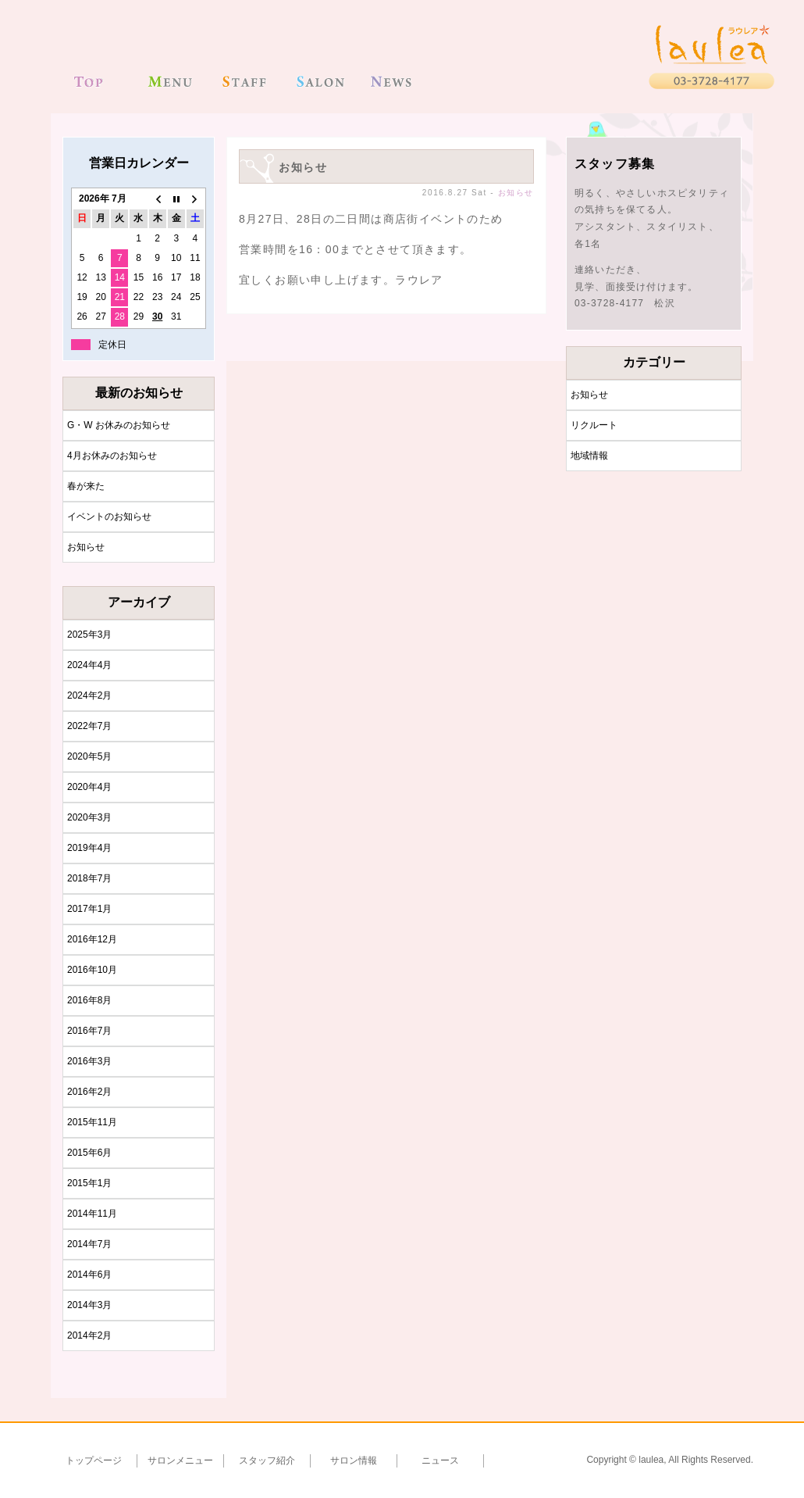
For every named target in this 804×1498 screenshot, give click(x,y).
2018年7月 (89, 878)
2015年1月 (89, 1183)
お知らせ (86, 547)
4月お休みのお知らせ (112, 455)
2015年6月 (89, 1152)
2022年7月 (89, 725)
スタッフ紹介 (267, 1460)
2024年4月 (89, 665)
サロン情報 (353, 1460)
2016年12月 (92, 939)
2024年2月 (89, 695)
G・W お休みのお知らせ (118, 425)
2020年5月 (89, 756)
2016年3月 (89, 1061)
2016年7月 (89, 1030)
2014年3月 (89, 1305)
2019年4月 (89, 847)
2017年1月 (89, 908)
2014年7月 (89, 1244)
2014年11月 (92, 1213)
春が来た (86, 486)
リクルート (594, 425)
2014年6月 (89, 1274)
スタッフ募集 (615, 163)
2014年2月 (89, 1335)
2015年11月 (92, 1122)
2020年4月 (89, 786)
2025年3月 (89, 634)
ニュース (440, 1460)
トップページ (94, 1460)
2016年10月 (92, 969)
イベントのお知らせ (109, 516)
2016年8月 (89, 1000)
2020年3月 (89, 817)
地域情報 (589, 455)
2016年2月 (89, 1091)
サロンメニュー (180, 1460)
